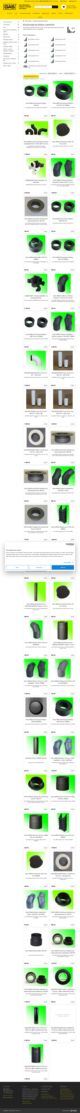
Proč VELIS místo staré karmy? (67, 1095)
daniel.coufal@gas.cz (9, 1097)
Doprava (53, 13)
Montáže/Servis (69, 13)
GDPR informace (26, 1101)
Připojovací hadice (8, 39)
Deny (17, 567)
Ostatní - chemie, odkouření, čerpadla (8, 50)
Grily (4, 27)
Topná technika (7, 22)
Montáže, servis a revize (9, 63)
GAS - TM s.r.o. (17, 1110)
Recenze (60, 13)
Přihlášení (62, 1)
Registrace (72, 1)
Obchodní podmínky (25, 13)
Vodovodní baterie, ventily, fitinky (10, 43)
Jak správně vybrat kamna (47, 1096)
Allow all (62, 567)
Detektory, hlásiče (7, 46)
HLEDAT (55, 7)
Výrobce (61, 73)
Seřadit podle (42, 73)
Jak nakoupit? (36, 13)
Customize (40, 567)
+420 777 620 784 (8, 1095)
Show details (67, 562)
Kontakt (40, 17)
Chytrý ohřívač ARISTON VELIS (67, 1096)
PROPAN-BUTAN (7, 53)
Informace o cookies (27, 1103)
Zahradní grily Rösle (64, 1089)
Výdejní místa (45, 13)
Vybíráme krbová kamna (66, 1091)
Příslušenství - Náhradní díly (9, 59)
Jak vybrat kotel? (45, 1094)
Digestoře (5, 34)
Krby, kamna (6, 24)
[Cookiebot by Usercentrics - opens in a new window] (67, 544)
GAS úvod (9, 13)
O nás (16, 13)
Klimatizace (6, 56)
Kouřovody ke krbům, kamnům (40, 21)
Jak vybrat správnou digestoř (67, 1098)
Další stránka (41, 79)
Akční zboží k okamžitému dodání (10, 30)
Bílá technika (6, 37)
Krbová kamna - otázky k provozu (49, 1098)
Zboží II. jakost (7, 65)
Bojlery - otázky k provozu (66, 1093)
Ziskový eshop (69, 1110)
